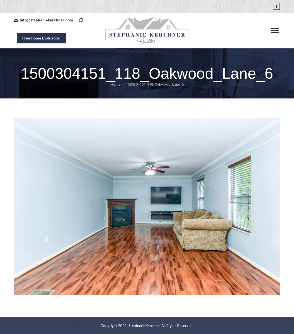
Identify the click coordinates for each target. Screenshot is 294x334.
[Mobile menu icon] (275, 30)
